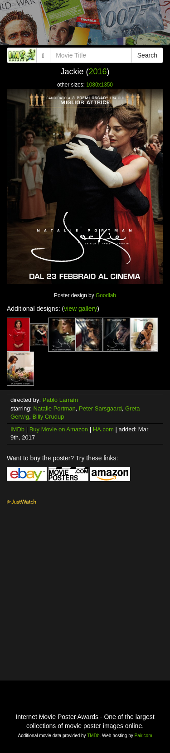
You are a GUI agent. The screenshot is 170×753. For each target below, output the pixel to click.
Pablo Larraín (60, 399)
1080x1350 (99, 85)
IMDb (17, 429)
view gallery (80, 308)
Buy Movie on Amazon (58, 429)
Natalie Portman (55, 408)
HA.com (103, 429)
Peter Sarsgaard (100, 408)
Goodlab (106, 295)
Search (147, 55)
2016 (97, 71)
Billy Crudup (48, 416)
